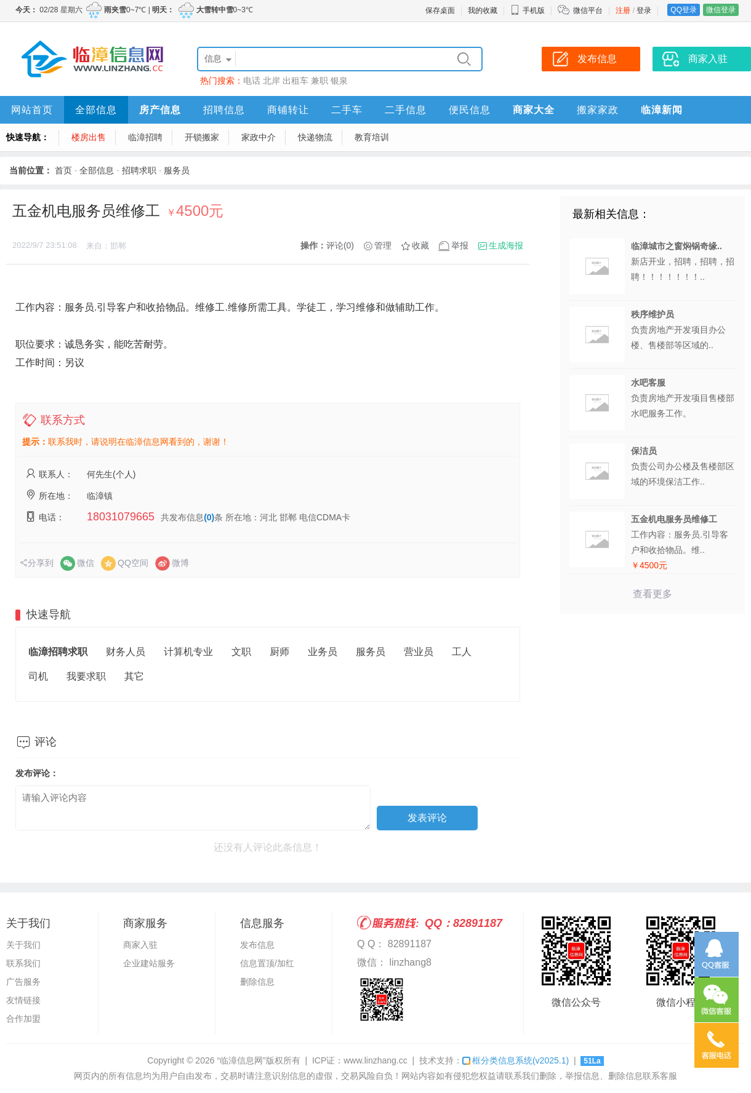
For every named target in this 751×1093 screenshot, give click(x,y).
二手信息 (406, 110)
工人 (462, 651)
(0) (209, 517)
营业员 (418, 651)
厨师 (279, 651)
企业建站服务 (149, 963)
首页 (63, 170)
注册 (623, 10)
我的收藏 (482, 10)
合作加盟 (23, 1018)
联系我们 (23, 963)
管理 (383, 245)
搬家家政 (598, 110)
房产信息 (160, 110)
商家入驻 (140, 945)
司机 (38, 676)
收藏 (420, 245)
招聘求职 (139, 170)
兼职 (319, 80)
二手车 (347, 110)
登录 (644, 10)
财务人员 (125, 651)
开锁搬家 (202, 137)
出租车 (295, 80)
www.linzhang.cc (375, 1060)
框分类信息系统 (515, 1060)
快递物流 (315, 137)
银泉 (339, 80)
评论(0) (340, 245)
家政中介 (258, 137)
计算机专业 (188, 651)
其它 (134, 676)
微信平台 (588, 10)
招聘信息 (224, 110)
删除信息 (257, 982)
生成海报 (506, 245)
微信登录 (721, 10)
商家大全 (534, 110)
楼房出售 (88, 137)
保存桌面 (440, 10)
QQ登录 (683, 10)
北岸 (271, 80)
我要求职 (86, 676)
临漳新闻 (662, 110)
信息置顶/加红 (267, 963)
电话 (251, 80)
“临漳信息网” (241, 1060)
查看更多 (652, 594)
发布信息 (257, 945)
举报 (459, 245)
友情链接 (23, 1000)
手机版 (527, 10)
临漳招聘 (145, 137)
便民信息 (470, 110)
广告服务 (23, 982)
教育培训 (372, 137)
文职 (241, 651)
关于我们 (23, 945)
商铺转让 (288, 110)
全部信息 (96, 110)
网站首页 (32, 110)
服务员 (177, 170)
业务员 (322, 651)
